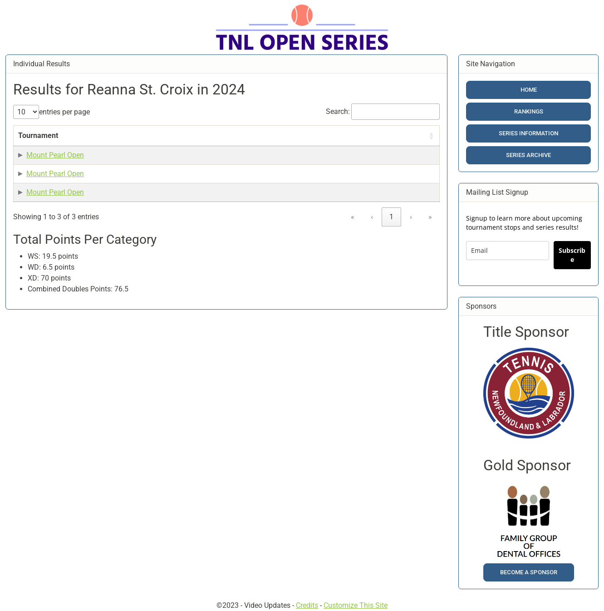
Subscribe (572, 255)
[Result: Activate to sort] (242, 141)
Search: (338, 111)
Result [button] (209, 146)
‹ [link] (372, 260)
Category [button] (348, 146)
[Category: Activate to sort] (353, 141)
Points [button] (305, 146)
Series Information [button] (528, 133)
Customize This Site (356, 605)
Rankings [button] (528, 111)
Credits (307, 605)
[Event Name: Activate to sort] (109, 141)
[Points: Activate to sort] (309, 141)
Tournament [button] (38, 146)
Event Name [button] (101, 146)
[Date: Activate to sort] (168, 141)
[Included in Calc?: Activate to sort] (408, 141)
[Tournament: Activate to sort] (45, 141)
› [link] (411, 260)
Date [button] (154, 146)
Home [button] (529, 89)
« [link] (352, 260)
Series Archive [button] (528, 155)
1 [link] (391, 260)
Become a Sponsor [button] (528, 572)
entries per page (64, 112)
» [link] (430, 260)
